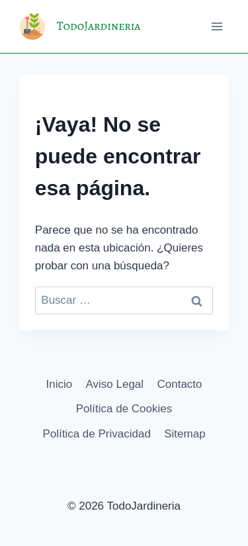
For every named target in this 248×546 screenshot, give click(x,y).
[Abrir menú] (216, 26)
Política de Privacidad (96, 434)
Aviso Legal (115, 384)
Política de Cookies (124, 408)
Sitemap (184, 434)
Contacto (179, 384)
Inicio (59, 384)
